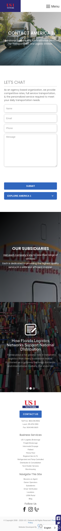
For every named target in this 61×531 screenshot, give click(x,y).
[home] (10, 6)
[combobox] (50, 528)
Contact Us (30, 414)
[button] (52, 6)
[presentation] (29, 174)
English (47, 528)
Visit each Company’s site (18, 255)
